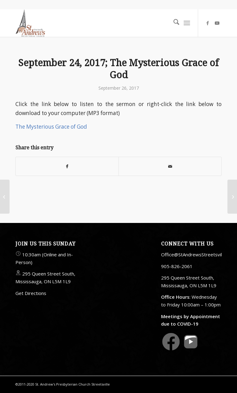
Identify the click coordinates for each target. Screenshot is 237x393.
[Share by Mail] (170, 166)
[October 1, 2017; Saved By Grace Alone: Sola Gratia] (232, 197)
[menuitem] (173, 23)
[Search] (173, 23)
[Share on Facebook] (67, 166)
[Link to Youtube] (217, 23)
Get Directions (30, 293)
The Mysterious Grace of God (51, 126)
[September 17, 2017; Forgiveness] (5, 197)
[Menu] (187, 23)
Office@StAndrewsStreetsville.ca (196, 254)
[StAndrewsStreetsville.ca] (30, 23)
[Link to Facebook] (207, 23)
